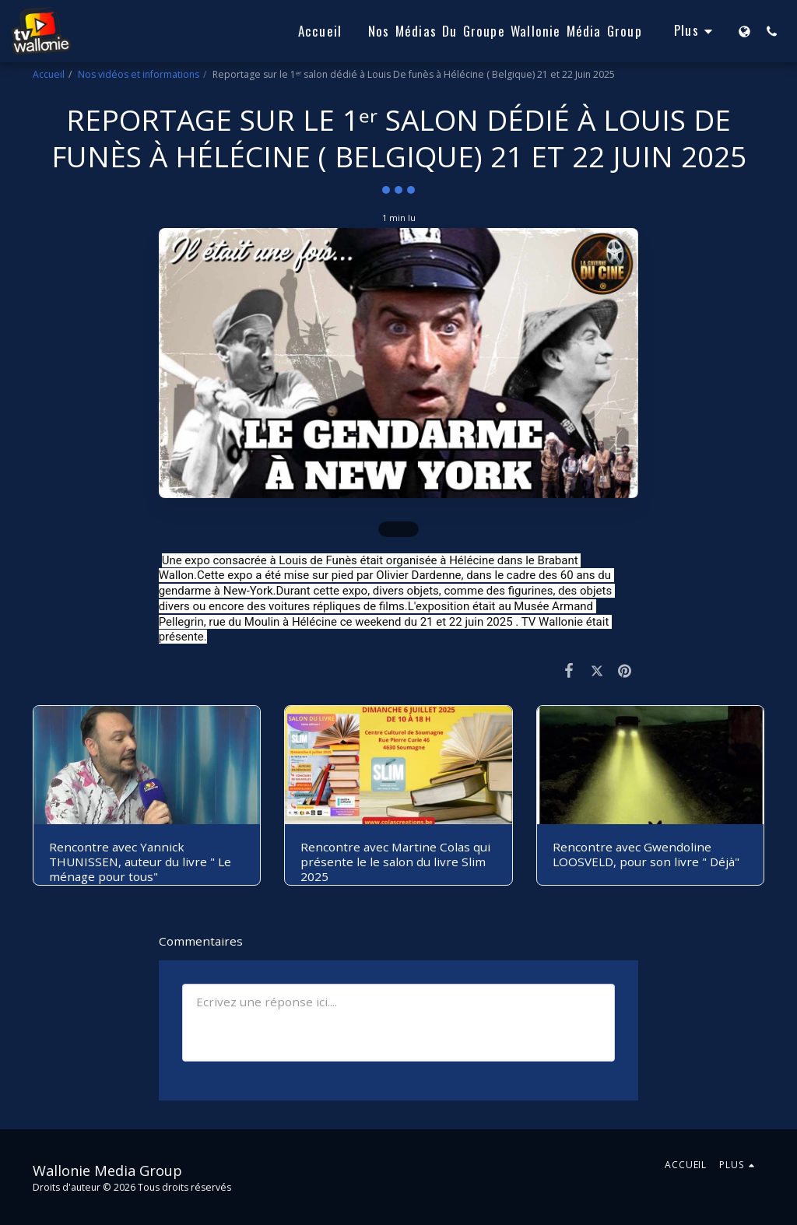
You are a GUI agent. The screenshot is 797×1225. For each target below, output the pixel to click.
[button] (772, 31)
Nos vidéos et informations (138, 74)
